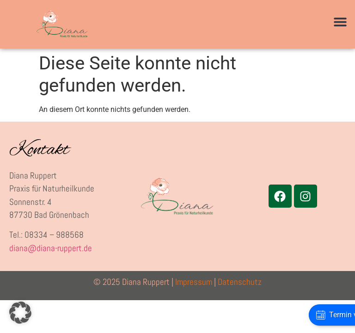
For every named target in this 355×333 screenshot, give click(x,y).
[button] (340, 22)
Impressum (193, 282)
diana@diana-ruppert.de (50, 248)
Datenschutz (240, 282)
